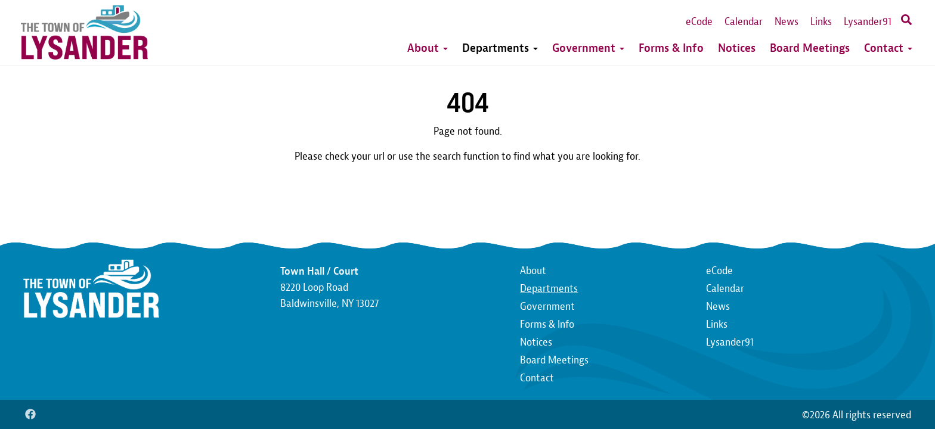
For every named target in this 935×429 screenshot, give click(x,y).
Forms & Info (671, 48)
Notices (737, 48)
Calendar (744, 22)
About (427, 48)
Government (588, 48)
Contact (888, 48)
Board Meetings (810, 48)
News (786, 22)
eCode (699, 22)
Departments (500, 48)
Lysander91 (867, 22)
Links (821, 22)
